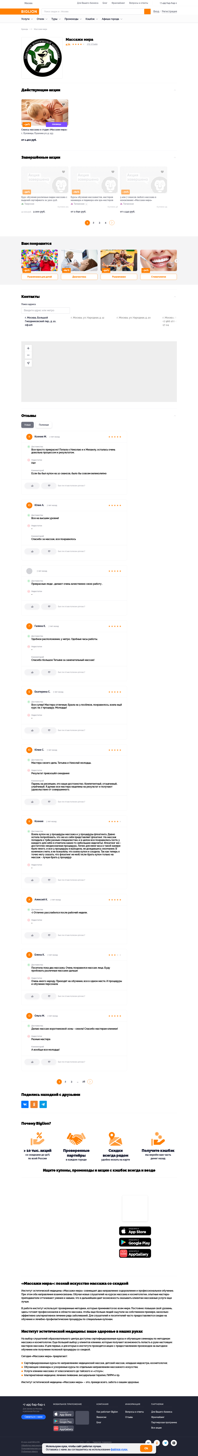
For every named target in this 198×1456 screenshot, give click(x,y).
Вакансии (101, 1417)
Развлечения (119, 277)
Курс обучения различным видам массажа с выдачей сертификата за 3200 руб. (44, 198)
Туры (56, 19)
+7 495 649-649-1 (168, 3)
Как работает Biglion (107, 1412)
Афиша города (113, 19)
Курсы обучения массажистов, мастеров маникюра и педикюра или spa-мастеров (92, 198)
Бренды (24, 29)
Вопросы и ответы (138, 3)
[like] (32, 486)
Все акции (156, 1428)
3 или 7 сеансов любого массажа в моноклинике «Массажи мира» (138, 198)
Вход (156, 11)
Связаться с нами (33, 1417)
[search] (147, 11)
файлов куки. (119, 1449)
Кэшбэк (92, 19)
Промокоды (74, 19)
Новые (27, 425)
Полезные (44, 425)
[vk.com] (148, 1443)
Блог (105, 3)
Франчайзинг (118, 3)
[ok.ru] (157, 1443)
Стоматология (158, 277)
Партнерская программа (164, 1422)
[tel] (165, 1443)
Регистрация (169, 11)
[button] (22, 261)
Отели (43, 19)
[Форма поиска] (96, 11)
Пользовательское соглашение (35, 1449)
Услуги (27, 19)
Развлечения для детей (39, 277)
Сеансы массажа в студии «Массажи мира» (44, 129)
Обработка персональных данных (36, 1445)
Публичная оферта (29, 1452)
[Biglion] (30, 11)
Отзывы (129, 1417)
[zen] (174, 1443)
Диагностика (79, 277)
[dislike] (48, 486)
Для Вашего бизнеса (87, 3)
